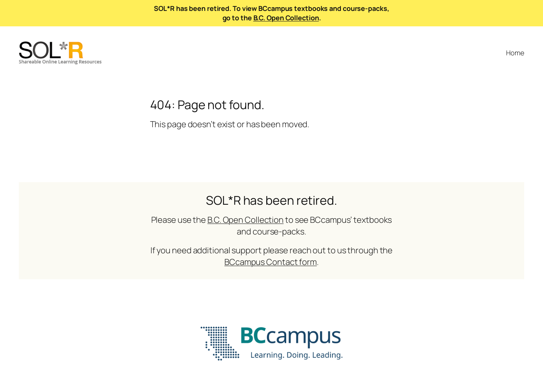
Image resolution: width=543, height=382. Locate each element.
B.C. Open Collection (286, 17)
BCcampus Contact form (270, 262)
